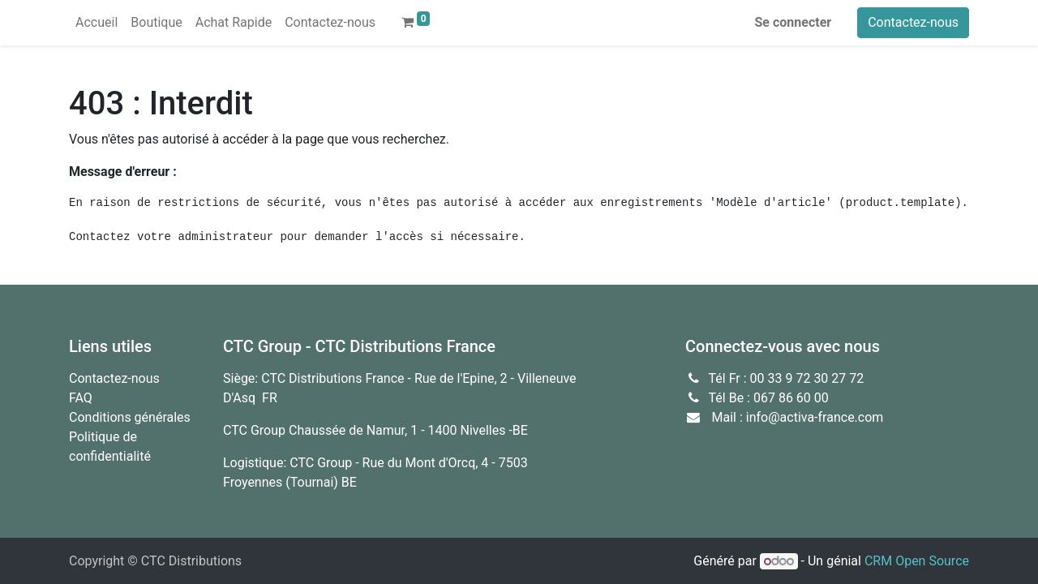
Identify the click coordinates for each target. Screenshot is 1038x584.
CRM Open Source (916, 561)
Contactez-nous (913, 22)
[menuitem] (96, 22)
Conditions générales (130, 417)
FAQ (80, 398)
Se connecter (793, 22)
